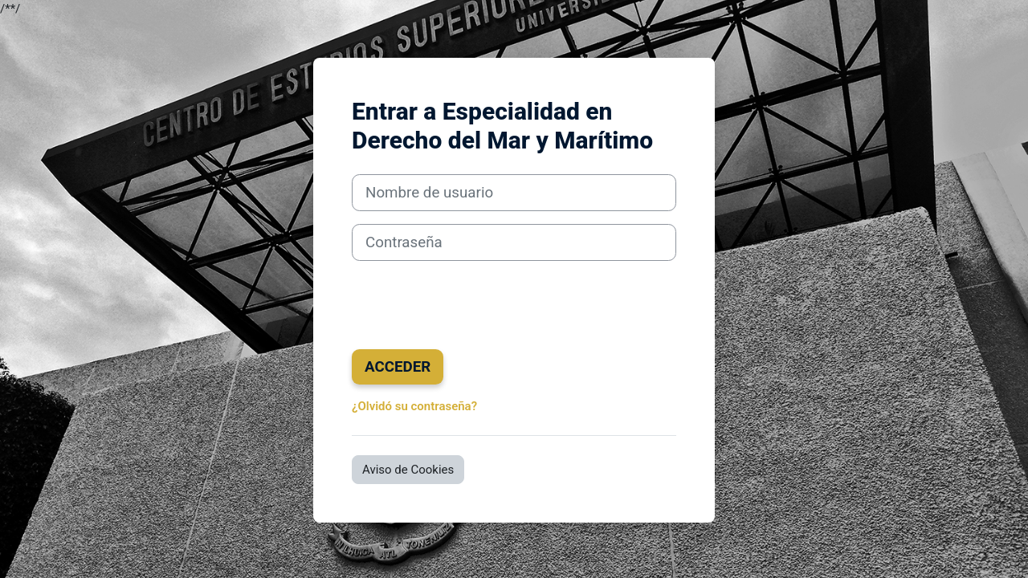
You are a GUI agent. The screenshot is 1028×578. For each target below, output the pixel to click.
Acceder (397, 367)
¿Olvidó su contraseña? (414, 406)
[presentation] (474, 305)
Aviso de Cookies (408, 469)
